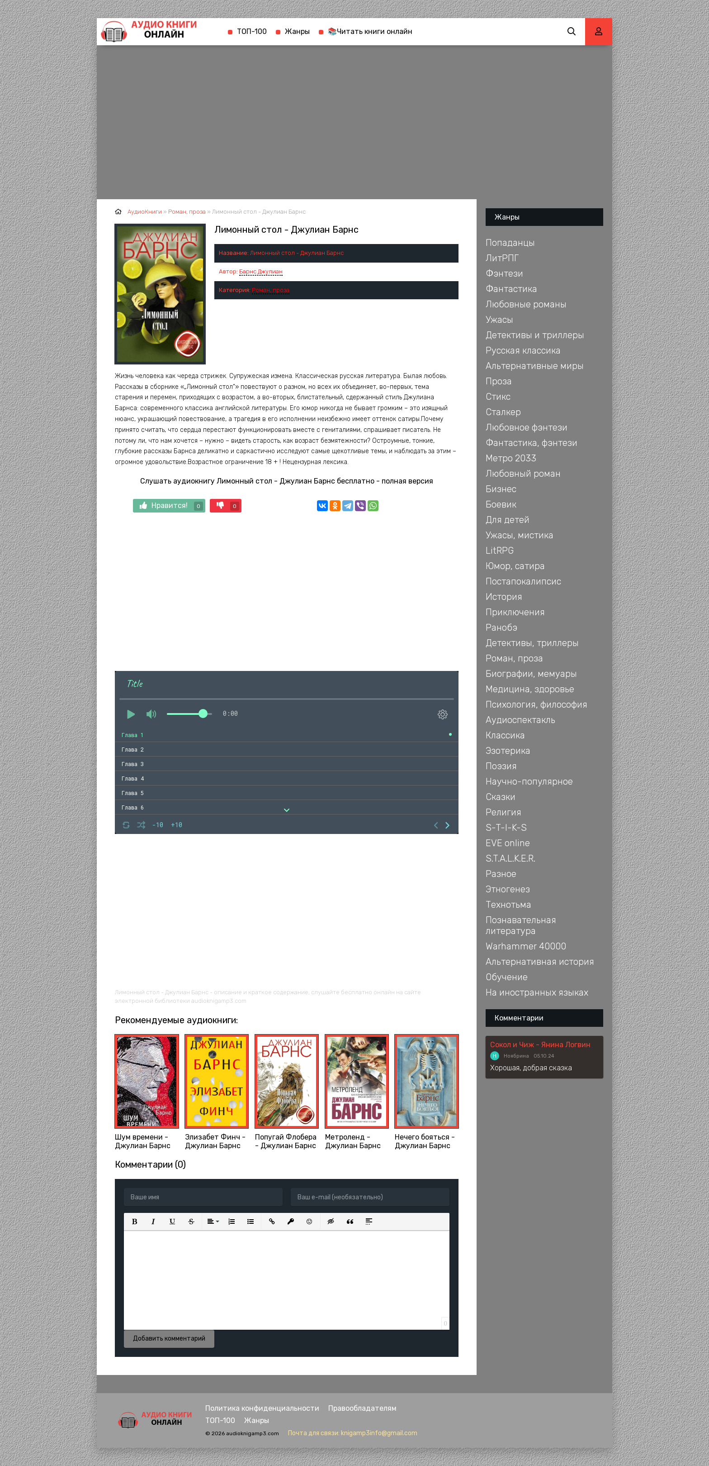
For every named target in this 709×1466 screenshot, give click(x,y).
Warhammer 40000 (526, 946)
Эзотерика (508, 750)
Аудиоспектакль (520, 719)
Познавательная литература (521, 925)
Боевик (501, 504)
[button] (134, 1221)
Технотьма (508, 904)
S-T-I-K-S (506, 827)
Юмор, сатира (515, 566)
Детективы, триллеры (532, 642)
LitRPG (500, 550)
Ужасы (499, 319)
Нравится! (171, 506)
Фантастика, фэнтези (531, 442)
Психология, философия (536, 704)
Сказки (500, 796)
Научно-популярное (529, 781)
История (504, 596)
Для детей (507, 519)
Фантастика (511, 288)
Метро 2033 (511, 458)
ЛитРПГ (502, 258)
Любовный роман (523, 473)
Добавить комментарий (169, 1338)
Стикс (498, 396)
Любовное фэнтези (526, 427)
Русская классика (523, 350)
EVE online (508, 843)
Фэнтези (504, 273)
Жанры (297, 31)
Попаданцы (510, 242)
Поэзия (501, 766)
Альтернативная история (540, 961)
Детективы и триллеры (535, 335)
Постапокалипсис (523, 581)
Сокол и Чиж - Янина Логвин (540, 1044)
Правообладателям (362, 1408)
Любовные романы (526, 304)
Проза (499, 381)
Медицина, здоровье (530, 689)
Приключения (515, 612)
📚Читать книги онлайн (370, 31)
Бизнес (501, 489)
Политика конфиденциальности (262, 1408)
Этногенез (508, 889)
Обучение (507, 977)
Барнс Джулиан (261, 271)
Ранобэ (501, 627)
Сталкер (503, 412)
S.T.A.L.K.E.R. (510, 858)
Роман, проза (270, 290)
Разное (501, 873)
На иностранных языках (537, 992)
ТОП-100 (252, 31)
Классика (505, 735)
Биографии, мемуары (531, 673)
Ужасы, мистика (519, 535)
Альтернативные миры (535, 365)
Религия (503, 812)
